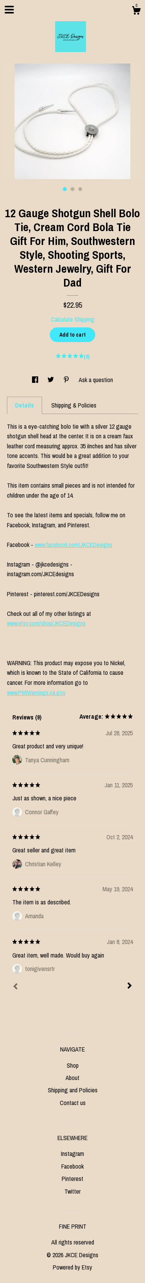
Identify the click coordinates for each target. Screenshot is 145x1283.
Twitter (72, 1191)
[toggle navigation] (9, 9)
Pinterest (72, 1178)
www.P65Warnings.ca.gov (36, 692)
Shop (73, 1065)
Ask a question (96, 380)
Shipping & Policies (73, 405)
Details (24, 405)
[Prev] (15, 987)
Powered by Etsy (72, 1267)
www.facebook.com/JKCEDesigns (73, 544)
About (72, 1077)
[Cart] (136, 11)
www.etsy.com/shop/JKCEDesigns (46, 623)
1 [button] (65, 189)
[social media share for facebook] (36, 380)
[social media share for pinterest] (67, 380)
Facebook (72, 1166)
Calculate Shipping (72, 319)
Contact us (73, 1103)
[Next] (129, 986)
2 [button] (72, 189)
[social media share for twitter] (51, 380)
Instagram (72, 1153)
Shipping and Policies (73, 1090)
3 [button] (80, 189)
